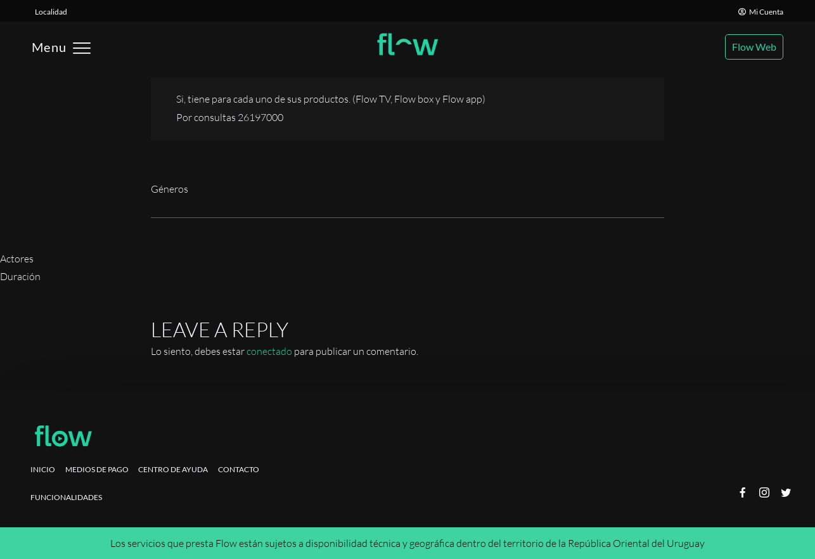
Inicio (42, 469)
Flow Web (754, 47)
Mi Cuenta (760, 11)
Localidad (51, 11)
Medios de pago (97, 469)
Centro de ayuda (173, 469)
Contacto (238, 469)
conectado (269, 351)
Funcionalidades (66, 497)
